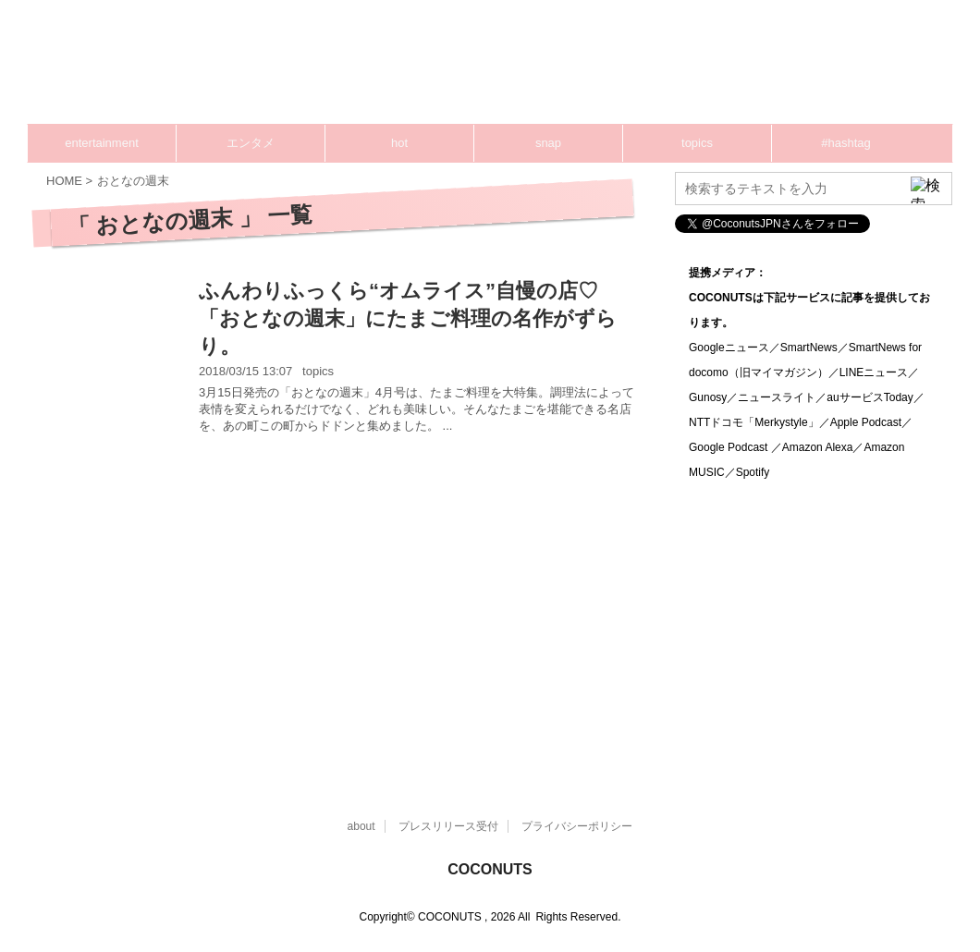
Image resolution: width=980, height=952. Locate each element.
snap (548, 143)
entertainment (102, 143)
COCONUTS (490, 869)
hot (399, 143)
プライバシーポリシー (576, 826)
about (361, 826)
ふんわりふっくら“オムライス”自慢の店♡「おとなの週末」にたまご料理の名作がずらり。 (408, 318)
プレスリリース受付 (448, 826)
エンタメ (251, 143)
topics (697, 143)
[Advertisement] (600, 69)
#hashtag (846, 143)
